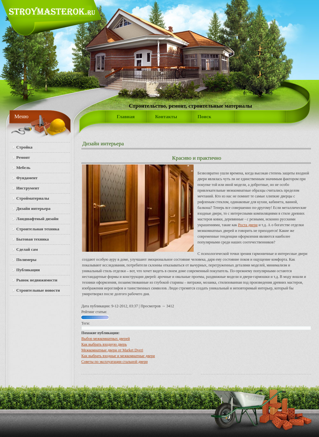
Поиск (204, 116)
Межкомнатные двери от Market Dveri (112, 350)
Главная (126, 116)
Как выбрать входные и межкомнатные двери (118, 356)
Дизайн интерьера (103, 144)
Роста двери (247, 225)
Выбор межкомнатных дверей (105, 338)
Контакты (166, 116)
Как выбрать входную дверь (104, 344)
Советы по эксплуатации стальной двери (114, 361)
